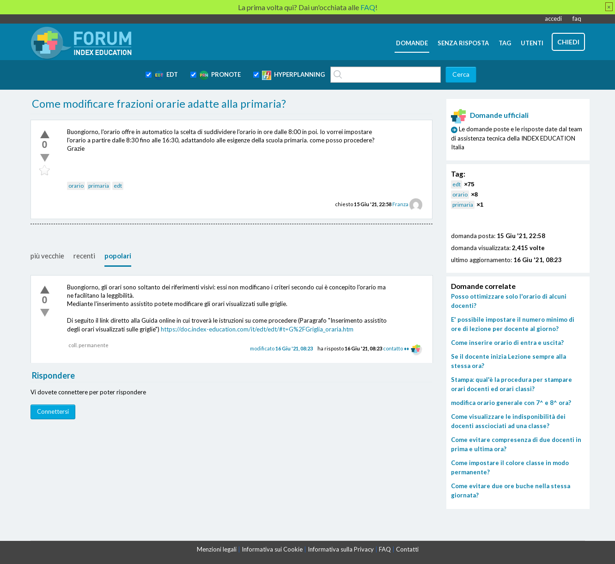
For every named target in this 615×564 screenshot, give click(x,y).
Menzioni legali (217, 549)
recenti (84, 255)
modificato (281, 348)
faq (576, 18)
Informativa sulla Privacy (341, 549)
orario (76, 185)
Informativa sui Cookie (272, 549)
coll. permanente (88, 345)
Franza (400, 204)
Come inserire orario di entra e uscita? (507, 342)
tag (505, 43)
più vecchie (47, 255)
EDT (166, 75)
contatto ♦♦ (396, 348)
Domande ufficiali (490, 115)
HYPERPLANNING (293, 75)
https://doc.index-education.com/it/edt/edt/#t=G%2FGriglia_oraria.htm (257, 329)
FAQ (385, 549)
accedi (553, 18)
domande (412, 43)
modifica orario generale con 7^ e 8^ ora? (511, 402)
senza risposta (463, 43)
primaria (98, 185)
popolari (117, 255)
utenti (532, 43)
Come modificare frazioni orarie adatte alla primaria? (159, 103)
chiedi (568, 42)
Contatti (407, 549)
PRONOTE (220, 75)
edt (118, 185)
